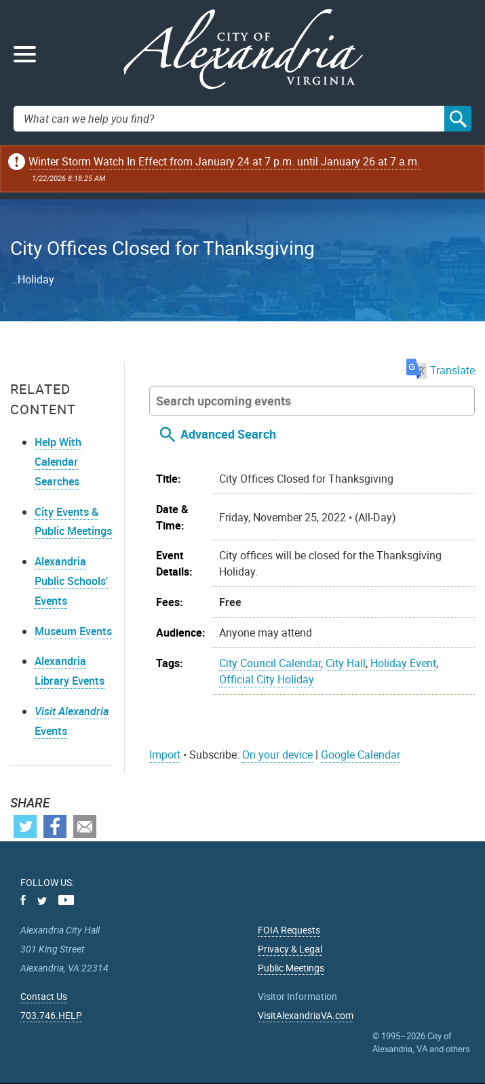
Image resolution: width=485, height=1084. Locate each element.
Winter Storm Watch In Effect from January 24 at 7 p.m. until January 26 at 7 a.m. (224, 161)
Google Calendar (360, 754)
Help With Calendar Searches (58, 462)
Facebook (54, 826)
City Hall (346, 663)
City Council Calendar (270, 663)
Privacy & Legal (290, 948)
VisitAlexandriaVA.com (305, 1015)
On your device (277, 754)
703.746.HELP (51, 1015)
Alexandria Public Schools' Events (71, 581)
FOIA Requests (289, 929)
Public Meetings (291, 967)
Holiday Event (403, 663)
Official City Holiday (266, 679)
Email (84, 826)
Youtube (66, 900)
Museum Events (73, 631)
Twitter (25, 826)
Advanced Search (228, 434)
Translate (440, 370)
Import (164, 754)
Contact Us (43, 996)
